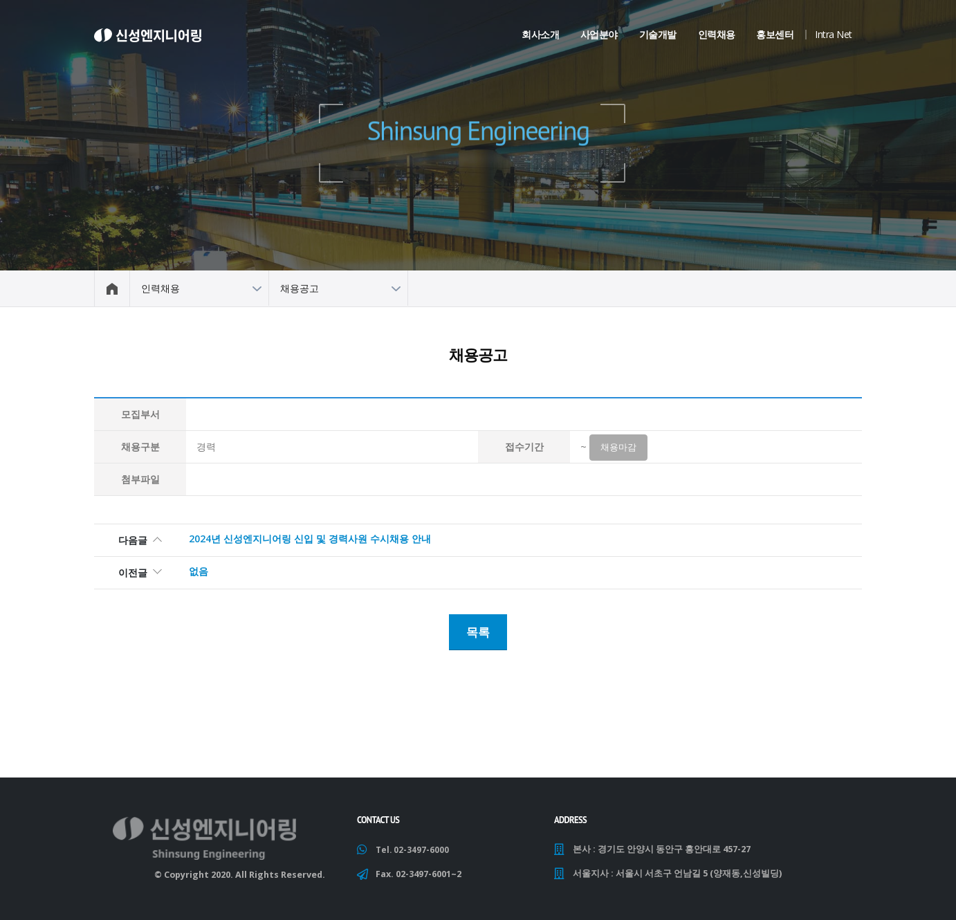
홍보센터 (774, 34)
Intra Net (833, 34)
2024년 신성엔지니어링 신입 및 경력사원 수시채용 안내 (310, 541)
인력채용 (716, 34)
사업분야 (599, 34)
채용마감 (618, 449)
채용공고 (299, 288)
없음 (198, 573)
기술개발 (658, 34)
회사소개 (540, 34)
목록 (478, 632)
